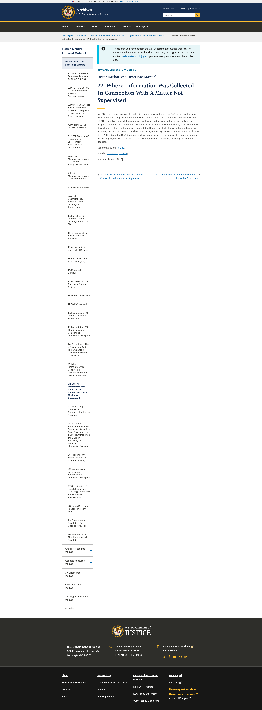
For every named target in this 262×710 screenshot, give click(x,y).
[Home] (85, 17)
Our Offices (168, 9)
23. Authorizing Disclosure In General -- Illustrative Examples (177, 176)
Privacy (101, 689)
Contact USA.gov (180, 698)
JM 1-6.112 (112, 153)
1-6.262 (120, 147)
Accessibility (104, 675)
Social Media (170, 650)
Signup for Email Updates (178, 646)
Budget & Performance (74, 682)
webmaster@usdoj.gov (134, 56)
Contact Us (195, 9)
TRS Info (136, 654)
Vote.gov (175, 682)
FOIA (64, 696)
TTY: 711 (121, 654)
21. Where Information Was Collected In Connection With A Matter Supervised (121, 176)
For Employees (105, 696)
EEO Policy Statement (145, 693)
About (65, 675)
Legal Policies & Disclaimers (112, 682)
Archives (66, 689)
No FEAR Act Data (143, 686)
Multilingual (175, 675)
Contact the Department (128, 646)
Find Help (182, 9)
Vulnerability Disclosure (146, 700)
